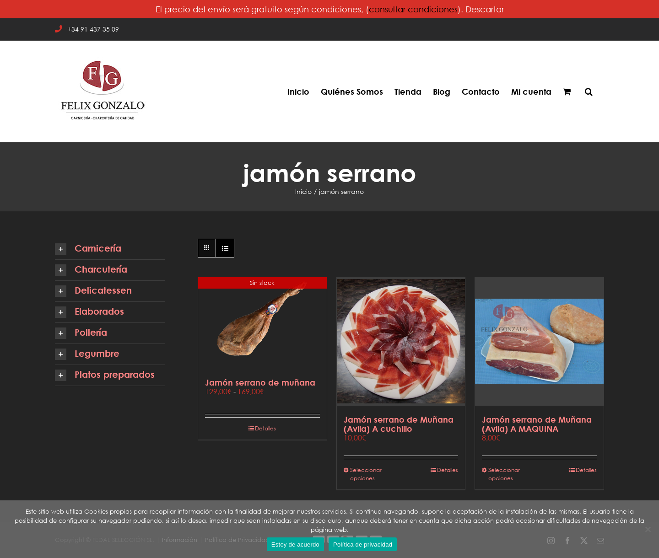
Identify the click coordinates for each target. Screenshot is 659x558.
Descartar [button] (484, 9)
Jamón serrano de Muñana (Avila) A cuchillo (399, 424)
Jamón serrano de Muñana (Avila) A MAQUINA (537, 424)
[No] (647, 529)
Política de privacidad (362, 544)
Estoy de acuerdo (295, 544)
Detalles (265, 428)
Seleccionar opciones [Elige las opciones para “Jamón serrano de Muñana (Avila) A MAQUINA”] (504, 474)
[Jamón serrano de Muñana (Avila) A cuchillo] (401, 341)
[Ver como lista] (225, 248)
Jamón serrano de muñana (260, 382)
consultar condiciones (413, 9)
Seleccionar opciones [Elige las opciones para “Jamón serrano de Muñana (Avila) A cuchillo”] (366, 474)
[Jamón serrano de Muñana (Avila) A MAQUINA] (539, 341)
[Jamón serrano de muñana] (262, 323)
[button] (589, 91)
